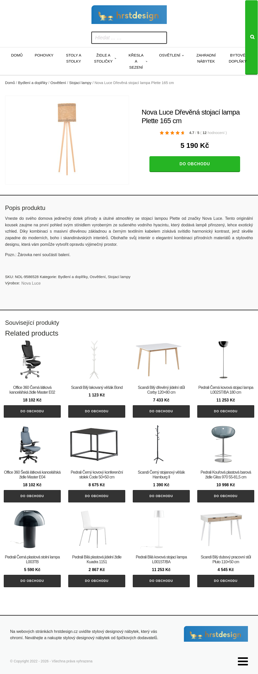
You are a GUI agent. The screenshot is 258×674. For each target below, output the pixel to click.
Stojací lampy (80, 83)
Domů (17, 55)
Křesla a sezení (135, 61)
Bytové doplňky (238, 58)
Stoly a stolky (73, 58)
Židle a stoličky (103, 58)
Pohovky (44, 55)
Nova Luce (31, 283)
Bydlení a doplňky (32, 83)
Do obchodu (194, 164)
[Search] (251, 37)
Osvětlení (169, 55)
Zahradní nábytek (206, 58)
